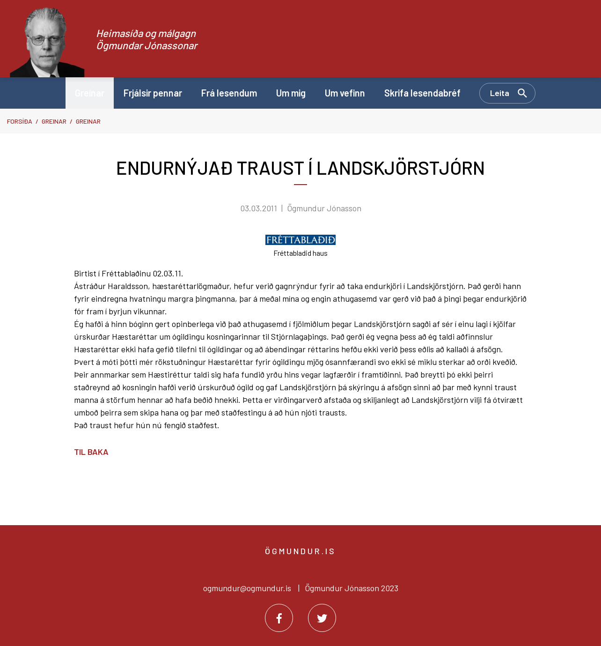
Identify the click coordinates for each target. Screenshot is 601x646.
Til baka (91, 451)
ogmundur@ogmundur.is (247, 588)
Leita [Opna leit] (499, 93)
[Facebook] (279, 618)
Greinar (54, 121)
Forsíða (19, 121)
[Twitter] (322, 618)
